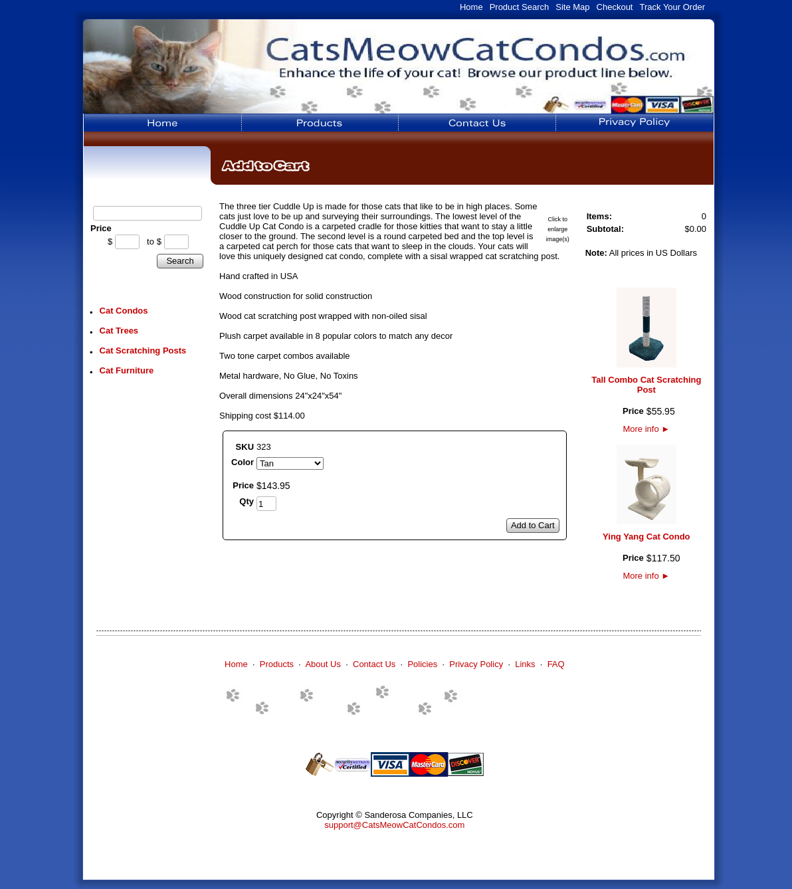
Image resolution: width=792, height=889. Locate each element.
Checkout (615, 7)
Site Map (572, 7)
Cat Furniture (127, 370)
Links (525, 664)
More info (646, 429)
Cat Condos (124, 311)
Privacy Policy (476, 664)
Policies (422, 664)
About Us (322, 664)
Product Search (519, 7)
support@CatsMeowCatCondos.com (394, 825)
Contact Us (374, 664)
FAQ (556, 664)
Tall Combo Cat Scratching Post (646, 385)
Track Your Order (672, 7)
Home (471, 7)
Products (277, 664)
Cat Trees (119, 331)
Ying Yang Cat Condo (646, 537)
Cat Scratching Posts (143, 350)
